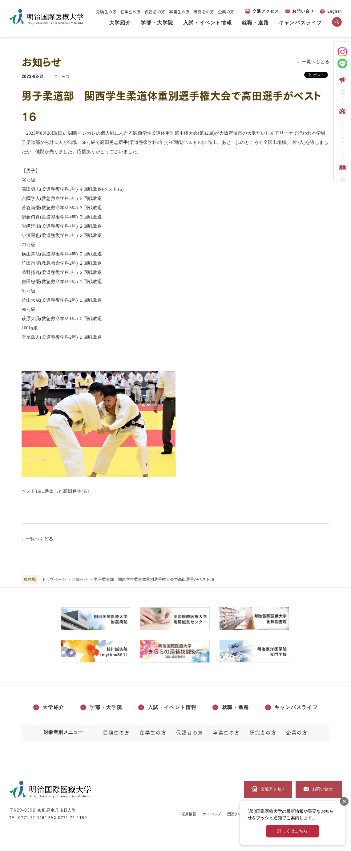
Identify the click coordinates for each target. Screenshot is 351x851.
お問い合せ (303, 11)
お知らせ (80, 579)
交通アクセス (265, 11)
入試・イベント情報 (207, 22)
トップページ (54, 579)
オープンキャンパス (342, 133)
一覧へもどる (315, 61)
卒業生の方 (179, 11)
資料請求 (342, 169)
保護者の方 (155, 11)
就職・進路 (255, 22)
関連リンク (235, 814)
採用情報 (188, 814)
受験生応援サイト (342, 90)
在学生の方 (130, 11)
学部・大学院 (157, 22)
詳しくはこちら (292, 831)
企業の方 (226, 11)
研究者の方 (203, 11)
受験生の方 (106, 11)
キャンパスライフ (300, 22)
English (330, 12)
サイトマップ (212, 814)
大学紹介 (120, 22)
